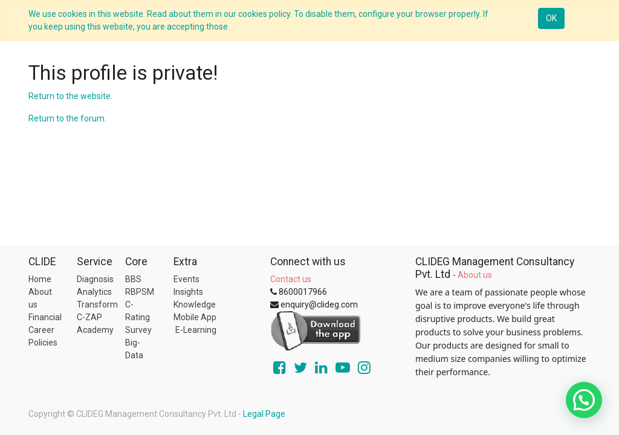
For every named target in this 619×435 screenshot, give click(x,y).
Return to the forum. (67, 118)
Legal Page (264, 414)
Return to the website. (70, 96)
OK (551, 18)
